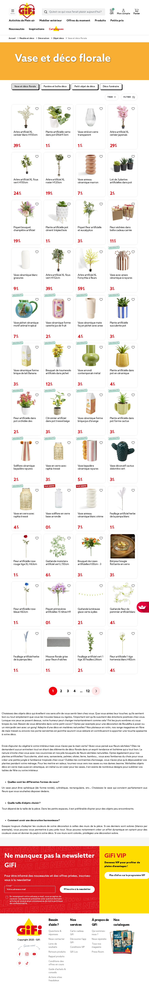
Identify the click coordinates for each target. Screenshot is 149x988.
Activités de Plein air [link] (22, 20)
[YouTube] (34, 954)
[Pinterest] (20, 963)
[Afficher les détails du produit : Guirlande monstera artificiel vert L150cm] (58, 546)
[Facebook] (20, 954)
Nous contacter (56, 939)
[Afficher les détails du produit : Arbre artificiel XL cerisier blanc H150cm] (26, 117)
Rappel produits (56, 956)
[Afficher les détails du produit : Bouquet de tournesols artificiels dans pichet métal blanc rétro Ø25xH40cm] (58, 355)
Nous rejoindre (99, 939)
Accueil (12, 38)
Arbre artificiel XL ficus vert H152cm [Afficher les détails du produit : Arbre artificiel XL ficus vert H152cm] (58, 276)
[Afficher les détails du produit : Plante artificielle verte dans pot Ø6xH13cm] (58, 117)
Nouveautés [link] (16, 29)
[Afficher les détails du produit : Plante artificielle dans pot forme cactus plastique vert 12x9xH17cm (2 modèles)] (122, 403)
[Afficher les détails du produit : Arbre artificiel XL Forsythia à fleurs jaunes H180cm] (90, 260)
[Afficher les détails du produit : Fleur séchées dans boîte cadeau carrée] (122, 212)
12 (88, 691)
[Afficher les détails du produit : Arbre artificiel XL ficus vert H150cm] (26, 164)
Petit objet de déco (84, 86)
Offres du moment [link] (78, 20)
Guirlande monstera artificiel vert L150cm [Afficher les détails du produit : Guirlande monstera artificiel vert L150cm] (57, 563)
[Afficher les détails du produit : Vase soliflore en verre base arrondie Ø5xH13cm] (58, 498)
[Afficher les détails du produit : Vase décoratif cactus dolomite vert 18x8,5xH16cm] (122, 451)
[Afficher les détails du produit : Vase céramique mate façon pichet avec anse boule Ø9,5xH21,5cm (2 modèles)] (90, 308)
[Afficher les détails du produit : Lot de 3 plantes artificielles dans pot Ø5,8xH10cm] (122, 164)
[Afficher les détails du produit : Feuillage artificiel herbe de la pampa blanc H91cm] (122, 498)
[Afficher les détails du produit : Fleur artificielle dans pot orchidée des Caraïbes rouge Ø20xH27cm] (26, 403)
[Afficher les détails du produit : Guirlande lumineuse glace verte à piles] (90, 594)
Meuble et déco (26, 38)
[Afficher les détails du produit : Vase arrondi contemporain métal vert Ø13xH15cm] (90, 355)
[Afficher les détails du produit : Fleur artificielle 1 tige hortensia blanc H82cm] (122, 642)
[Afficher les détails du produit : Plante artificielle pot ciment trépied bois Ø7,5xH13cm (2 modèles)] (58, 212)
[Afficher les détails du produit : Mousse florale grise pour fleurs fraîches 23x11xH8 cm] (58, 642)
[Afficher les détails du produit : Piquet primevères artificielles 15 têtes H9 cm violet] (58, 594)
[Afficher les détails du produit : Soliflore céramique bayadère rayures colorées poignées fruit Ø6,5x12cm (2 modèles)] (26, 451)
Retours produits (57, 952)
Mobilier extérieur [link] (50, 20)
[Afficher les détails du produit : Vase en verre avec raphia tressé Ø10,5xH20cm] (26, 498)
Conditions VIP (77, 947)
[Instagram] (27, 954)
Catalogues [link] (56, 29)
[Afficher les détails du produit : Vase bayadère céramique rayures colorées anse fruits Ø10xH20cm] (90, 451)
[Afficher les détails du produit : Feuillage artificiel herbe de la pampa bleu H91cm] (26, 642)
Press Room (98, 952)
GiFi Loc (74, 952)
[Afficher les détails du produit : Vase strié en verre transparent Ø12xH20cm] (90, 117)
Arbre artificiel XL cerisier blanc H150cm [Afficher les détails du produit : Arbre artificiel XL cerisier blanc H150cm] (25, 133)
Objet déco (58, 38)
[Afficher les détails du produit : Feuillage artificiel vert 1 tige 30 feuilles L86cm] (90, 642)
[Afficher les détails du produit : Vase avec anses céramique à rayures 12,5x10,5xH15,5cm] (122, 260)
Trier (110, 97)
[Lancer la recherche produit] (45, 11)
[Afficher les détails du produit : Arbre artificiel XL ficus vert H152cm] (58, 260)
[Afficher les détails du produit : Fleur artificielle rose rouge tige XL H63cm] (26, 546)
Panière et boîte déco (55, 86)
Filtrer (129, 97)
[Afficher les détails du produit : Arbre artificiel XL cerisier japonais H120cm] (122, 117)
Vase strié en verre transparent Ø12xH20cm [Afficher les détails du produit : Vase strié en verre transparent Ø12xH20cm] (88, 133)
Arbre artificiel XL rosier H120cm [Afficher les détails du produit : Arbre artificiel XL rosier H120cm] (55, 181)
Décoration (43, 38)
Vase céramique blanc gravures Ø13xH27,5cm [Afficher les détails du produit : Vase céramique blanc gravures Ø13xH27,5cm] (25, 276)
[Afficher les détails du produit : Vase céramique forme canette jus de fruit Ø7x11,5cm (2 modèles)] (58, 308)
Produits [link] (100, 20)
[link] (100, 25)
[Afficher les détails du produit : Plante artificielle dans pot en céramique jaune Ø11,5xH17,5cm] (122, 355)
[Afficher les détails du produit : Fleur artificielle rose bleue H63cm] (26, 594)
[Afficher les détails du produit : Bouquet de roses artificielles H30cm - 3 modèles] (90, 546)
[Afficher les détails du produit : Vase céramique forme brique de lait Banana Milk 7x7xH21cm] (26, 355)
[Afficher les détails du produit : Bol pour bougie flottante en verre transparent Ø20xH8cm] (122, 546)
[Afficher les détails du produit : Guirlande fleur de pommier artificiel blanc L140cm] (122, 594)
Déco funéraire (111, 86)
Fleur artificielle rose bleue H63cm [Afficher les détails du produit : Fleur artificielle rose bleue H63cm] (24, 610)
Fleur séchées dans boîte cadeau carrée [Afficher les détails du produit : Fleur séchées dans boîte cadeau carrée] (121, 229)
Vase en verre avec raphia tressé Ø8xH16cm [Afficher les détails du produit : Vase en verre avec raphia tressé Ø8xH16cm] (56, 467)
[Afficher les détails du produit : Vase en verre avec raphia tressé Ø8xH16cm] (58, 451)
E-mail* (10, 886)
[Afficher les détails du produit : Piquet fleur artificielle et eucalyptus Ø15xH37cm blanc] (90, 212)
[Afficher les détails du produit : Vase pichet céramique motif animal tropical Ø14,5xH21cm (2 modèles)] (26, 308)
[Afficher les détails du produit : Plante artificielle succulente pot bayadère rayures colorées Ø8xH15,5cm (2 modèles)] (122, 308)
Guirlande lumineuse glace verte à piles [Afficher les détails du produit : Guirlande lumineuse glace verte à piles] (89, 610)
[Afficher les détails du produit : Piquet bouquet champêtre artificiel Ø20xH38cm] (26, 212)
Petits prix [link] (117, 20)
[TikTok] (27, 963)
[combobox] (73, 11)
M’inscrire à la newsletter (77, 889)
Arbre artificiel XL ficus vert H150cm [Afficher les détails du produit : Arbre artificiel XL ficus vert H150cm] (26, 181)
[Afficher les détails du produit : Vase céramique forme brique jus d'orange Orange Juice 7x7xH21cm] (90, 403)
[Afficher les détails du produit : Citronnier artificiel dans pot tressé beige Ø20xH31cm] (58, 403)
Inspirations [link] (36, 29)
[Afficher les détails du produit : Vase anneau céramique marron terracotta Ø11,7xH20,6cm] (90, 164)
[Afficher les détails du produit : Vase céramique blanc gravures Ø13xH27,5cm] (26, 260)
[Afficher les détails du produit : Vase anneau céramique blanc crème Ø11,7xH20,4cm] (90, 498)
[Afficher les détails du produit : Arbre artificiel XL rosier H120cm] (58, 164)
